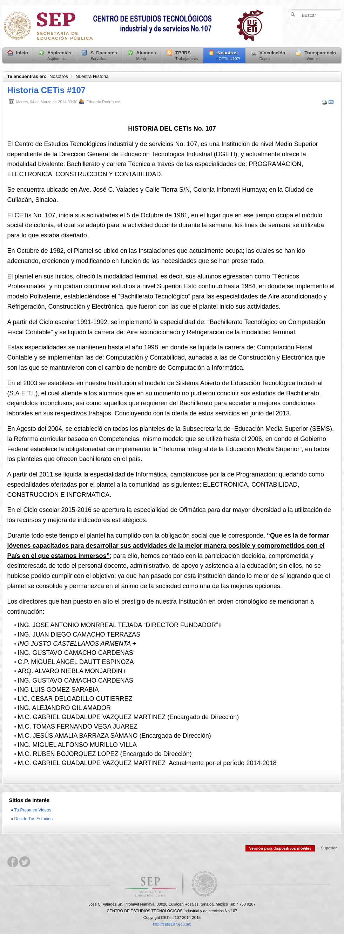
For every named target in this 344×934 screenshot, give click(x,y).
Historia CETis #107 (46, 90)
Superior (329, 848)
